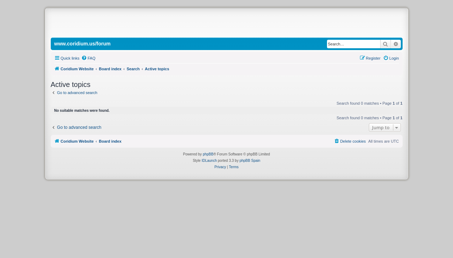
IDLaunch (209, 161)
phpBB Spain (250, 161)
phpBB (208, 154)
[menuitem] (88, 58)
